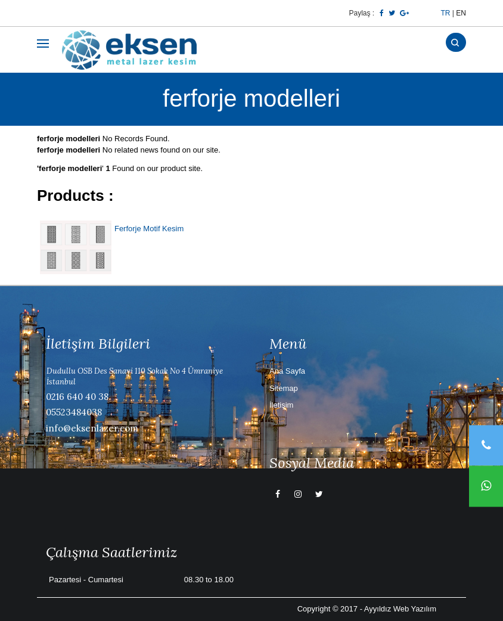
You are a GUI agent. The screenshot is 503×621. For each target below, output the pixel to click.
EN (461, 13)
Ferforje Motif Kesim (149, 228)
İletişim (281, 404)
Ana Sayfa (287, 371)
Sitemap (283, 388)
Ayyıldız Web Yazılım (400, 608)
